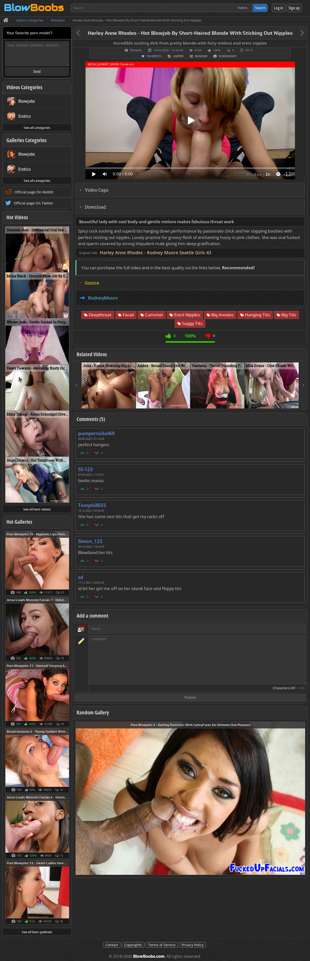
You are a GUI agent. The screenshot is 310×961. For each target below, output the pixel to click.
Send (37, 71)
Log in (278, 8)
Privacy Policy (193, 945)
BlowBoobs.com (148, 956)
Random (201, 56)
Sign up (294, 8)
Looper (178, 56)
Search (260, 8)
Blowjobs (136, 50)
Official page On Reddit (34, 192)
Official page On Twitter (33, 203)
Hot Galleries (19, 521)
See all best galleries (37, 932)
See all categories (37, 128)
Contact (111, 945)
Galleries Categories (26, 140)
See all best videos (37, 509)
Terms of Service (161, 945)
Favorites (154, 56)
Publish (190, 698)
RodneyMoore (103, 298)
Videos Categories (24, 87)
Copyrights (133, 945)
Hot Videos (17, 217)
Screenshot (228, 56)
